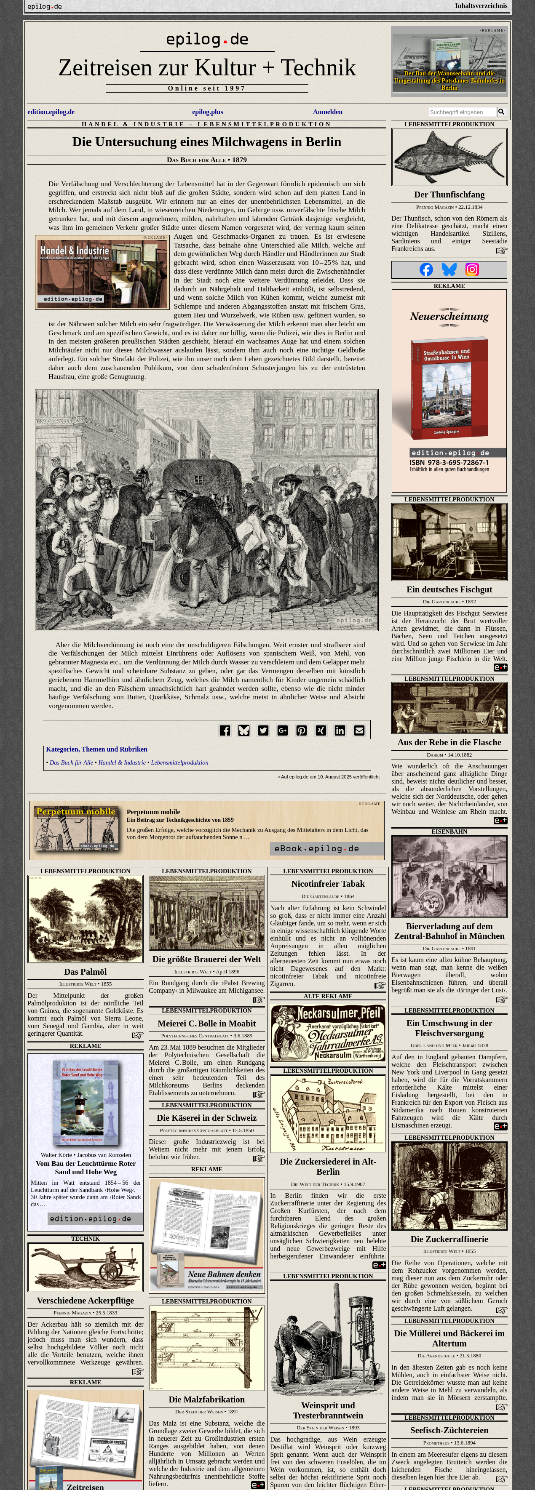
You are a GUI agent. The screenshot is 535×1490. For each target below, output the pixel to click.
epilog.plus (207, 111)
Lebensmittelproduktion (265, 124)
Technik (85, 1238)
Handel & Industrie (133, 124)
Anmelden (327, 111)
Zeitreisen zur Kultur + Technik (207, 67)
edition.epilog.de (51, 111)
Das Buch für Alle (71, 762)
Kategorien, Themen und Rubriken (96, 749)
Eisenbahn (450, 831)
